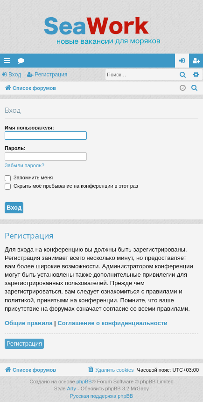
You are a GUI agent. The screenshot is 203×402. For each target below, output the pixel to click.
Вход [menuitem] (184, 62)
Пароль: (15, 148)
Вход (14, 74)
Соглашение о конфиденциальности (112, 323)
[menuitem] (194, 88)
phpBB (84, 381)
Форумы (23, 62)
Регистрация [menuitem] (198, 62)
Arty (71, 388)
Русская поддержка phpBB (101, 396)
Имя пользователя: (29, 127)
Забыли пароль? (24, 165)
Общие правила (28, 323)
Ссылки (9, 62)
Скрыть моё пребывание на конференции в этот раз (71, 186)
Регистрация (51, 74)
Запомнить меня (29, 177)
